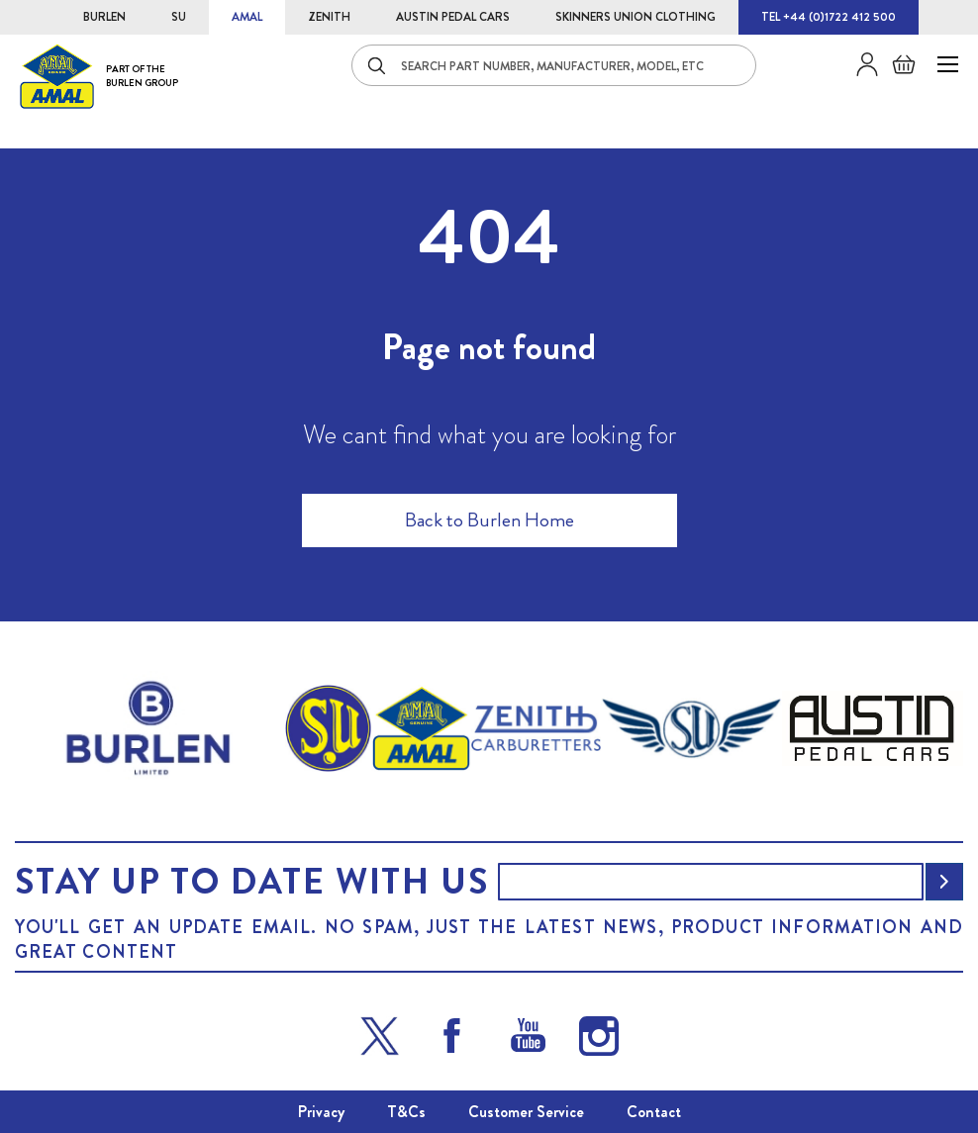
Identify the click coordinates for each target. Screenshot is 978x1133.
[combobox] (553, 65)
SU (178, 17)
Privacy (321, 1111)
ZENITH (329, 17)
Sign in (859, 64)
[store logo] (99, 76)
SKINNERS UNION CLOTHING (635, 17)
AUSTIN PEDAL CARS (453, 17)
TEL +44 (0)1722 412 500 (828, 17)
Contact (654, 1111)
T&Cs (406, 1111)
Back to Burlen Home (489, 520)
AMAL (247, 17)
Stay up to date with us (251, 881)
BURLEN (104, 17)
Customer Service (526, 1111)
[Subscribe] (944, 881)
